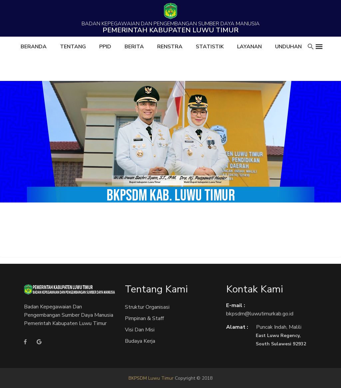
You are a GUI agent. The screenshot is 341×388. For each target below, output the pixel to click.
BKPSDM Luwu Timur (151, 378)
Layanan (249, 46)
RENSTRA (169, 46)
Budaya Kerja (140, 341)
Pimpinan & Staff (144, 318)
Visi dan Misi (140, 329)
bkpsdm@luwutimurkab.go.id (259, 313)
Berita (134, 46)
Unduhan (288, 46)
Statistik (210, 46)
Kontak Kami (254, 289)
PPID (105, 46)
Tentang (73, 46)
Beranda (34, 46)
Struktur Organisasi (147, 307)
